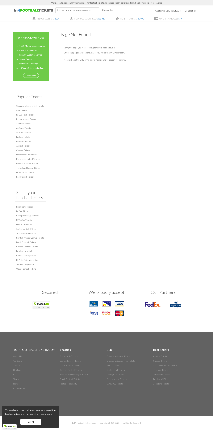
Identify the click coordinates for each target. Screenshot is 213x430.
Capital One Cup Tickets (26, 255)
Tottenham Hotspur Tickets (28, 168)
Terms (16, 379)
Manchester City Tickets (26, 154)
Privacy (16, 365)
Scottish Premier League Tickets (30, 238)
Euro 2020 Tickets (24, 224)
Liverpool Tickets (23, 141)
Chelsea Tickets (23, 150)
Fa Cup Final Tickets (25, 115)
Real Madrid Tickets (25, 177)
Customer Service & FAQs (168, 10)
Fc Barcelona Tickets (25, 172)
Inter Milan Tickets (24, 132)
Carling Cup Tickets (115, 374)
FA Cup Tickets (22, 211)
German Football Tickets (27, 247)
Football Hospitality (24, 251)
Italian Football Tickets (26, 229)
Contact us (190, 10)
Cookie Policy (19, 388)
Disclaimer (18, 370)
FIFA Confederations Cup (27, 260)
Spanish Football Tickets (26, 233)
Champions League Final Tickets (30, 106)
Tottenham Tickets (161, 374)
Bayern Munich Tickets (26, 119)
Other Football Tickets (26, 269)
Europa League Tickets (116, 379)
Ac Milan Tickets (23, 123)
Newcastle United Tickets (27, 163)
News (15, 383)
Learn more (31, 75)
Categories (109, 10)
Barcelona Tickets (161, 383)
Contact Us (18, 361)
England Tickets (23, 137)
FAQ (15, 374)
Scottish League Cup (25, 264)
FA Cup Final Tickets (115, 370)
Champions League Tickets (27, 215)
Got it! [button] (31, 422)
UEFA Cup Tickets (24, 220)
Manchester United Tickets (27, 159)
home (98, 59)
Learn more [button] (46, 414)
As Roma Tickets (23, 128)
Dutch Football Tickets (26, 242)
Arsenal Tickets (23, 146)
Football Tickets (84, 423)
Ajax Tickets (21, 110)
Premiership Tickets (24, 207)
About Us (17, 356)
